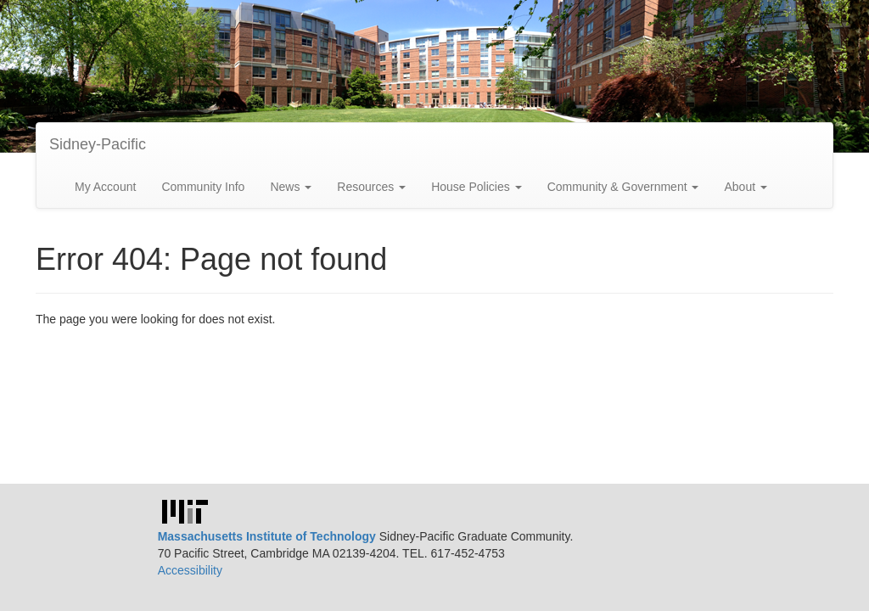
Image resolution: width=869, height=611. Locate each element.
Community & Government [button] (623, 186)
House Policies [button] (476, 186)
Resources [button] (371, 186)
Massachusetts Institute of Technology (267, 536)
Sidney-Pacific (97, 144)
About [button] (745, 186)
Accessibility (190, 570)
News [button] (290, 186)
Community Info (202, 186)
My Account (105, 186)
